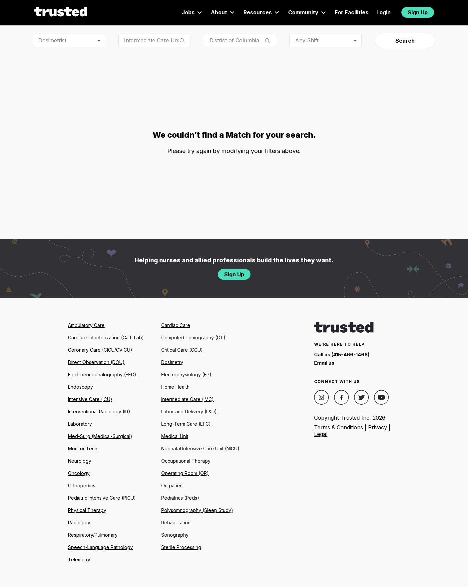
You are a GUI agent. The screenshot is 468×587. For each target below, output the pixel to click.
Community (307, 12)
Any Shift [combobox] (306, 40)
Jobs (192, 12)
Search (405, 40)
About (223, 12)
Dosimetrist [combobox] (52, 40)
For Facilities (351, 12)
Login (383, 12)
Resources (261, 12)
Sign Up (418, 12)
